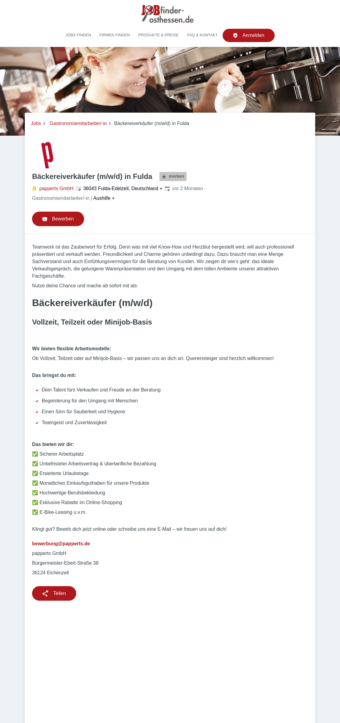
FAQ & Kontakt (202, 35)
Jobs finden (78, 35)
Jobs (36, 123)
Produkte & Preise (158, 35)
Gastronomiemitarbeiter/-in (78, 123)
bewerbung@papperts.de (61, 543)
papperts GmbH (56, 188)
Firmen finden (115, 35)
